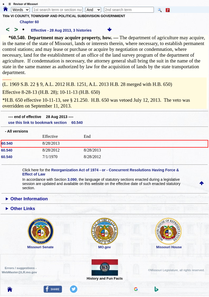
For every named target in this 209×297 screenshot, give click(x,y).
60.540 (7, 143)
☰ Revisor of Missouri (22, 4)
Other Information (29, 198)
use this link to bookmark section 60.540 (45, 122)
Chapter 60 (29, 22)
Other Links (23, 208)
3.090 (72, 179)
